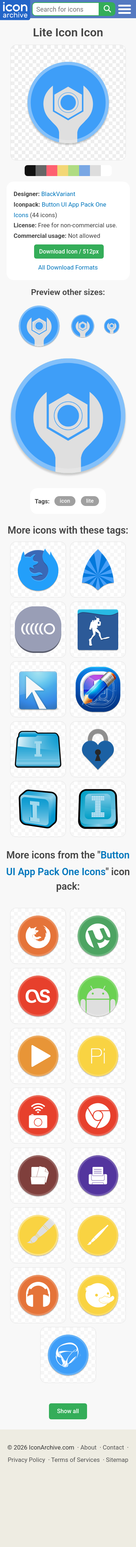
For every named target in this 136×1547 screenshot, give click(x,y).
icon (65, 501)
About (89, 1447)
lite (90, 501)
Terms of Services (75, 1459)
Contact (113, 1447)
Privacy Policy (26, 1459)
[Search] (107, 9)
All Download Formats (68, 267)
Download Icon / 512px (69, 251)
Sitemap (117, 1459)
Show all (68, 1411)
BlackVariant (58, 194)
